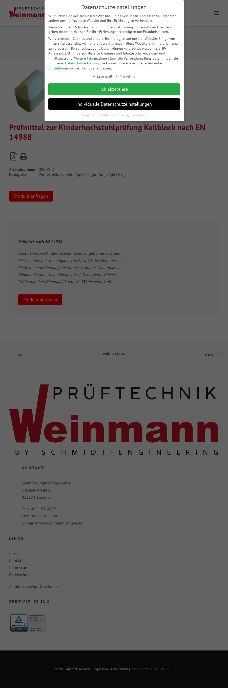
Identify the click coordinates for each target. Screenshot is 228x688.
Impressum (139, 112)
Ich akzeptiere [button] (114, 86)
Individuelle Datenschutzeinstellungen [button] (114, 101)
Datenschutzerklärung (82, 61)
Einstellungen (59, 65)
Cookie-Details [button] (91, 112)
